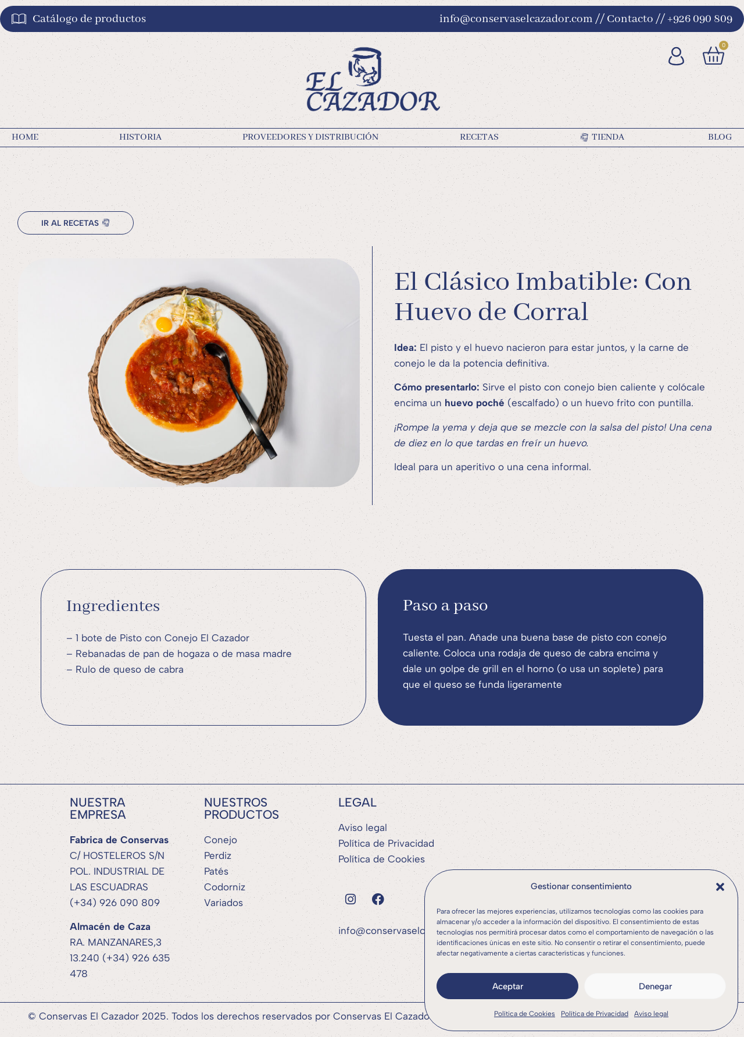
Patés (216, 870)
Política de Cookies (524, 1014)
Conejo (220, 838)
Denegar (655, 986)
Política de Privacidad (594, 1014)
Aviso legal (651, 1014)
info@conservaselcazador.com (407, 929)
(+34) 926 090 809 (115, 901)
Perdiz (217, 854)
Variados (223, 901)
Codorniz (224, 886)
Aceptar (507, 986)
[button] (720, 887)
